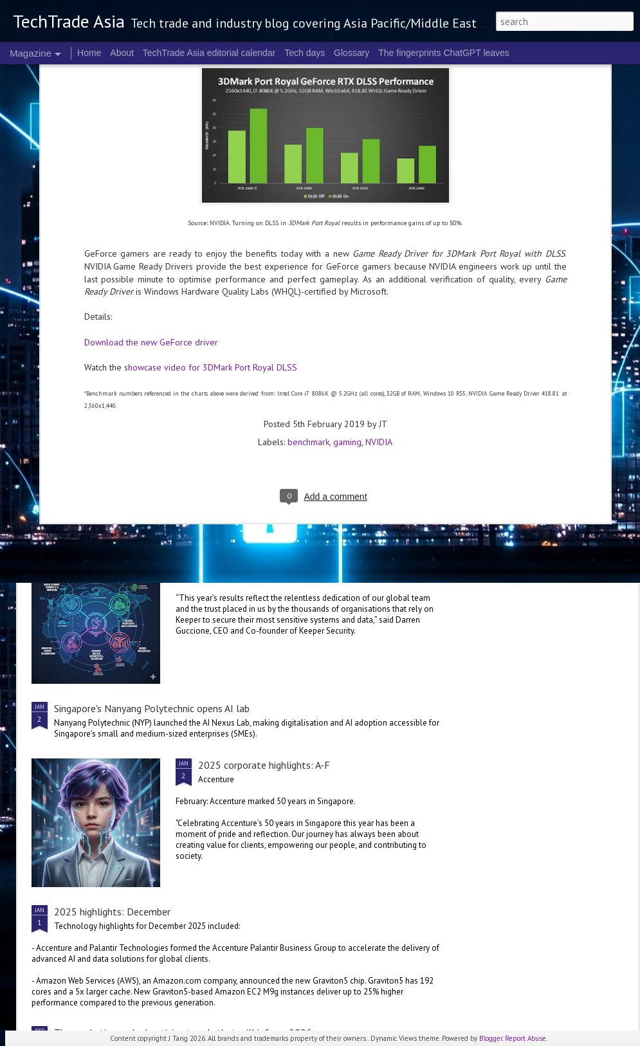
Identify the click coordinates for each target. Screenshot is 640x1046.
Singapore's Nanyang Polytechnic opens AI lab (152, 708)
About (122, 53)
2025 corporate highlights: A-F (264, 764)
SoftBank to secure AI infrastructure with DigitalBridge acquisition (197, 473)
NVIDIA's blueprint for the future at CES (101, 371)
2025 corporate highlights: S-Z (392, 371)
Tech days (304, 53)
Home (89, 53)
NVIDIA (378, 298)
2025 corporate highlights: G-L (265, 561)
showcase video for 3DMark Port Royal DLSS (210, 222)
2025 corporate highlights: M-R (544, 371)
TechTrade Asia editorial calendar (209, 53)
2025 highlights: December (112, 911)
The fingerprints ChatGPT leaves (443, 53)
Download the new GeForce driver (151, 197)
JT (383, 280)
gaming (347, 298)
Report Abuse (525, 1038)
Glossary (351, 53)
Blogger (490, 1038)
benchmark (308, 298)
